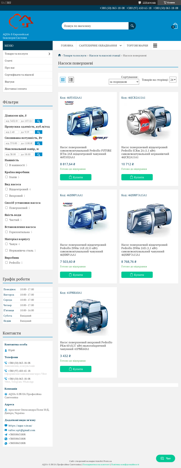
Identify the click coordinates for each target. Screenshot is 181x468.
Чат (165, 458)
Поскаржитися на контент (96, 464)
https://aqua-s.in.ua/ (20, 425)
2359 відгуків (149, 2)
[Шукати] (132, 24)
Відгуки (9, 81)
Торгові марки (137, 45)
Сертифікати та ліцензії (19, 74)
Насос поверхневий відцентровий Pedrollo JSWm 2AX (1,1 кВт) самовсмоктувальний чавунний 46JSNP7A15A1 (144, 249)
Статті (8, 60)
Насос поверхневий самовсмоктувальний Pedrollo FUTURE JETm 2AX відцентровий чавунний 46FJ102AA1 (86, 152)
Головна (67, 45)
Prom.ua (108, 461)
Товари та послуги (74, 55)
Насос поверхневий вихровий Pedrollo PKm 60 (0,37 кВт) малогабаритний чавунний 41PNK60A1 (86, 346)
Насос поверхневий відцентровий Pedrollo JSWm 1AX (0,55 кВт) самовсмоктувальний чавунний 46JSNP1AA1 (83, 249)
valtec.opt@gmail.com (21, 430)
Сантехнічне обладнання (98, 45)
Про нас (10, 67)
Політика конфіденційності (125, 464)
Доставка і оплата (16, 88)
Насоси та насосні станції (104, 55)
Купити (78, 177)
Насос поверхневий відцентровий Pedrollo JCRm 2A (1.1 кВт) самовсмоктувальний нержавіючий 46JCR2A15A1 (145, 152)
